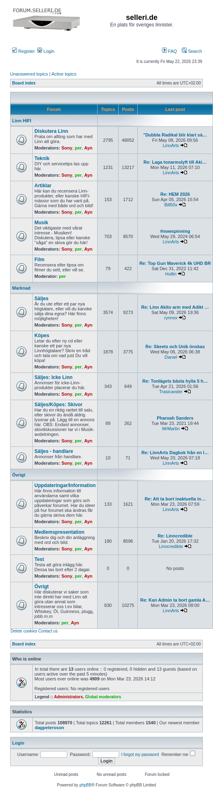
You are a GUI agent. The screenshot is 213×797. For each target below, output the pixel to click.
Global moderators (103, 697)
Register (23, 51)
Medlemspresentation (59, 532)
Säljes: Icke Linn (53, 377)
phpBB (85, 785)
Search (192, 51)
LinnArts (171, 145)
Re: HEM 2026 (175, 194)
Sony (67, 147)
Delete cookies (24, 631)
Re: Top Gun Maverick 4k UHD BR (175, 263)
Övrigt (18, 474)
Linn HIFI (21, 120)
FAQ (169, 51)
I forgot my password (140, 754)
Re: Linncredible (175, 535)
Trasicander (171, 391)
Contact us (48, 631)
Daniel (170, 357)
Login (45, 51)
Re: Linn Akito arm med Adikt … (175, 307)
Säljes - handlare (53, 451)
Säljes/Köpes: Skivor (58, 404)
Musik (41, 222)
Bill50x (170, 204)
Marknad (21, 288)
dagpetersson (49, 727)
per (78, 147)
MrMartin (170, 428)
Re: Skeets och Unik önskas (175, 346)
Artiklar (42, 185)
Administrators (68, 697)
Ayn (88, 147)
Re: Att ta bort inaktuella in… (175, 498)
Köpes (41, 335)
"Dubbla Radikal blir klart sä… (175, 134)
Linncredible (171, 546)
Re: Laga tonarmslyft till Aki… (175, 162)
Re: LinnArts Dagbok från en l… (175, 452)
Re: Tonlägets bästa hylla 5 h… (175, 381)
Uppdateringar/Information (65, 485)
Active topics (64, 73)
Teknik (41, 158)
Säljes (41, 298)
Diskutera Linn (51, 131)
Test (39, 559)
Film (39, 259)
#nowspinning (175, 231)
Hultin (171, 273)
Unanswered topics (29, 73)
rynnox (170, 317)
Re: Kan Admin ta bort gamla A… (175, 600)
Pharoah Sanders (175, 418)
